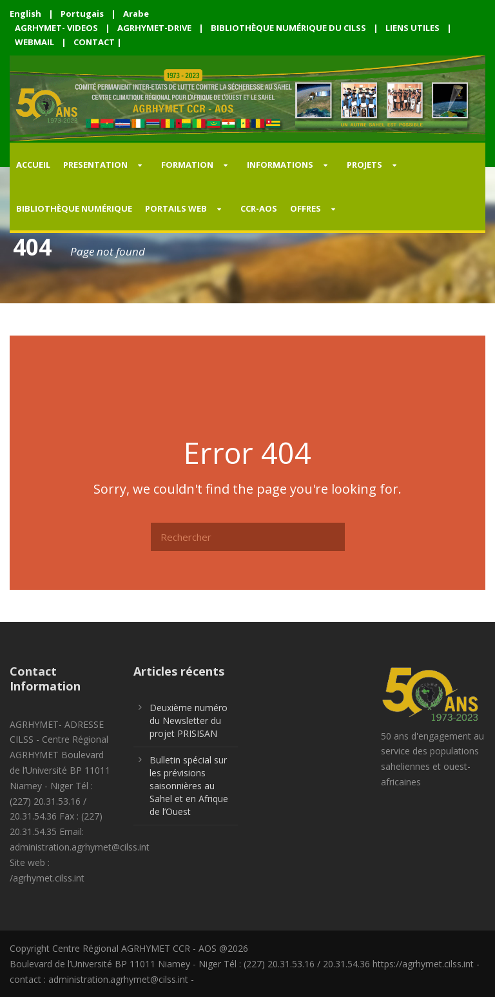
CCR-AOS (258, 208)
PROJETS (364, 164)
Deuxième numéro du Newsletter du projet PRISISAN (189, 720)
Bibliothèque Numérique (74, 208)
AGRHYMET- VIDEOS (56, 28)
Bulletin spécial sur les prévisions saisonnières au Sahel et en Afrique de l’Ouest (189, 786)
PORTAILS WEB (176, 208)
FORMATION (187, 164)
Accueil (33, 164)
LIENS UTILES (412, 28)
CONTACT (94, 42)
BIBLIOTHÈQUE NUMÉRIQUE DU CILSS (288, 28)
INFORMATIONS (280, 164)
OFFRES (305, 208)
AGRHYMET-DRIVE (154, 28)
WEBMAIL (34, 42)
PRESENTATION (95, 164)
